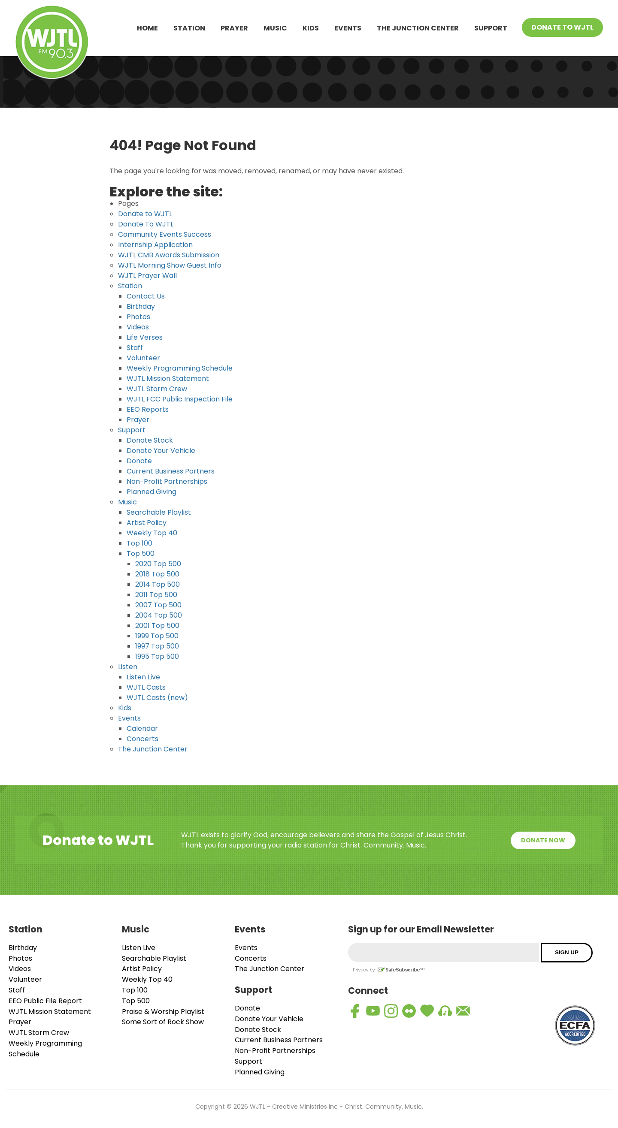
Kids (311, 28)
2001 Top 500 (157, 625)
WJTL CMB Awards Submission (168, 255)
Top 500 (140, 553)
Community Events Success (164, 234)
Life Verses (145, 337)
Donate (139, 461)
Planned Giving (151, 492)
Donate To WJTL (562, 27)
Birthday (141, 306)
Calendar (142, 728)
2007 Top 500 (158, 605)
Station (189, 28)
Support (490, 28)
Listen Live (143, 677)
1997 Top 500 (157, 646)
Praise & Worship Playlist (163, 1011)
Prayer (234, 28)
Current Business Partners (171, 471)
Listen (127, 667)
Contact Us (146, 296)
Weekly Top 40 (152, 533)
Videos (138, 327)
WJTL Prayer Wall (147, 275)
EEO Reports (148, 409)
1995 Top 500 (157, 656)
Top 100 (139, 543)
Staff (135, 348)
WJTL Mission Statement (168, 378)
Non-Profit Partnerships (167, 481)
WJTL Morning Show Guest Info (169, 265)
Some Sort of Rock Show (163, 1022)
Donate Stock (150, 440)
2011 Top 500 (156, 595)
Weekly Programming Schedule (180, 368)
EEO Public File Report (45, 1001)
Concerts (142, 739)
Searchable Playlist (159, 512)
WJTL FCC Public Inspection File (180, 399)
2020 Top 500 (158, 564)
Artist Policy (147, 523)
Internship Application (155, 245)
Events (347, 28)
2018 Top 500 (157, 574)
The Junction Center (418, 28)
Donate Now (543, 840)
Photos (138, 317)
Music (275, 28)
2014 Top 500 (157, 584)
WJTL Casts (146, 687)
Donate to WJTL (145, 214)
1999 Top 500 (157, 636)
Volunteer (143, 358)
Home (147, 28)
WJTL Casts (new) (157, 698)
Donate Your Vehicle (161, 450)
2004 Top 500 (158, 615)
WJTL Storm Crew (157, 389)
